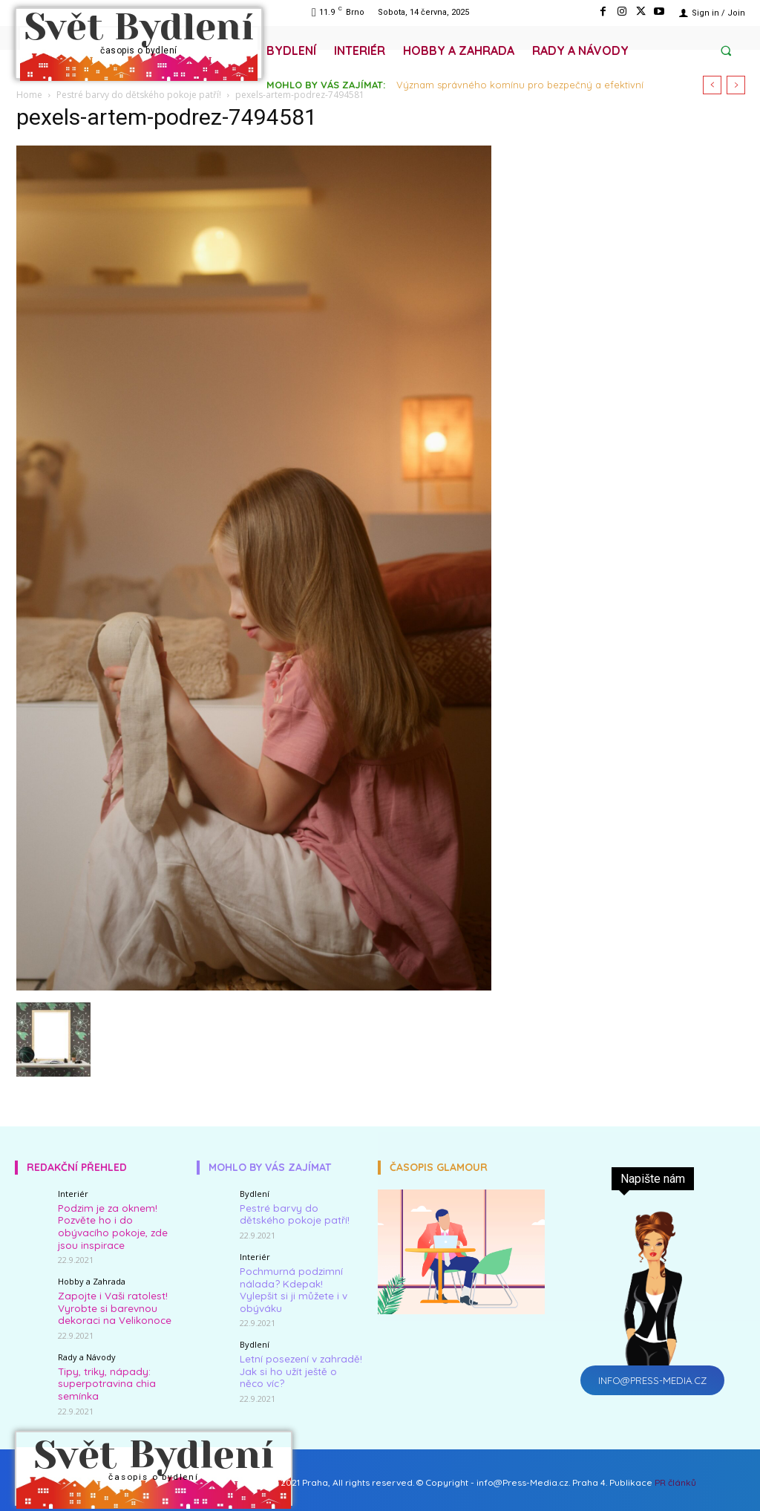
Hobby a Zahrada (91, 1278)
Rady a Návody (87, 1352)
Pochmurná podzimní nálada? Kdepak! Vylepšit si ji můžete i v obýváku (298, 1280)
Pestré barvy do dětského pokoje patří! (138, 94)
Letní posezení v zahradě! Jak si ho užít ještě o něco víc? (300, 1354)
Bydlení (254, 1193)
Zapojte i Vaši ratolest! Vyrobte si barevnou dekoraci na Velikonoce (113, 1303)
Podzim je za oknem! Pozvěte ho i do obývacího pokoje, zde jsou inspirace (111, 1224)
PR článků (675, 1475)
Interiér (73, 1193)
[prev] (712, 85)
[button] (726, 51)
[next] (736, 85)
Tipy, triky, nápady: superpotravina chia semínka (104, 1377)
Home (29, 94)
